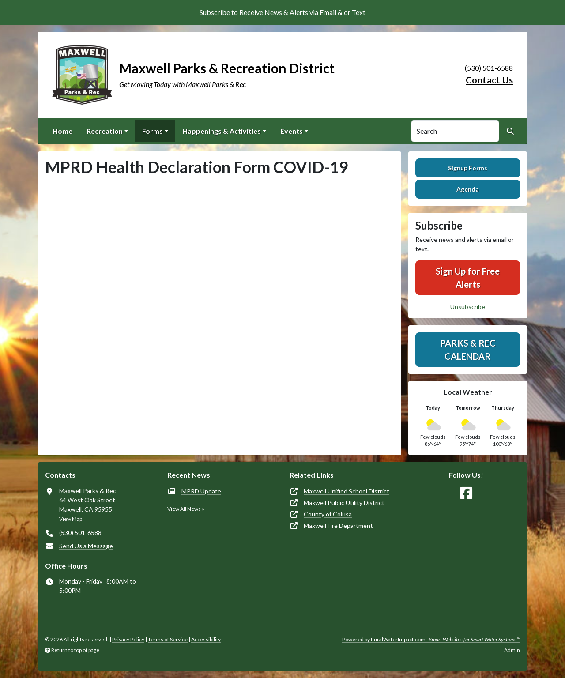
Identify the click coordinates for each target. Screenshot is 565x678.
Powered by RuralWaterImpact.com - (431, 639)
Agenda (467, 189)
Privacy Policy (128, 639)
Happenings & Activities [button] (221, 131)
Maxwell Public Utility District (344, 502)
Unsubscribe (467, 306)
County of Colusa (328, 514)
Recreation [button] (105, 131)
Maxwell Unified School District (346, 491)
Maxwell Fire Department (338, 525)
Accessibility (206, 639)
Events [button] (291, 131)
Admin (512, 650)
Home (62, 131)
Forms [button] (152, 131)
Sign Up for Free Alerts (468, 278)
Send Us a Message (86, 546)
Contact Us (489, 80)
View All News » (185, 508)
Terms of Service (168, 639)
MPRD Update (201, 491)
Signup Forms (467, 168)
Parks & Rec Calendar (468, 350)
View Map (70, 519)
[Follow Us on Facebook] (466, 493)
